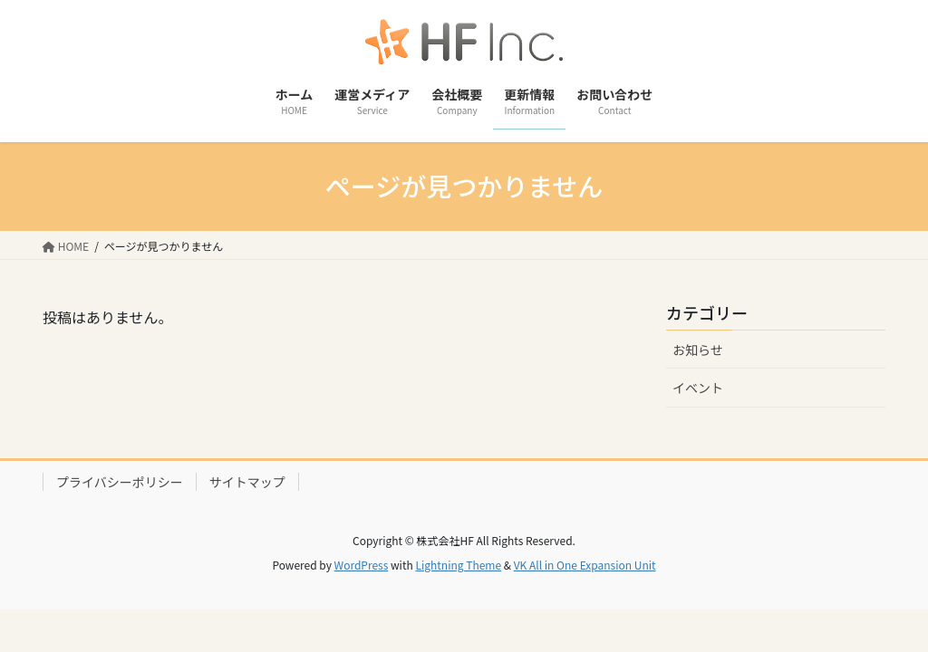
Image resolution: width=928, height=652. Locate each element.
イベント (697, 388)
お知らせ (697, 349)
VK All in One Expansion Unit (585, 564)
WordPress (361, 564)
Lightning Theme (458, 564)
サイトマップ (247, 482)
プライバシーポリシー (119, 482)
